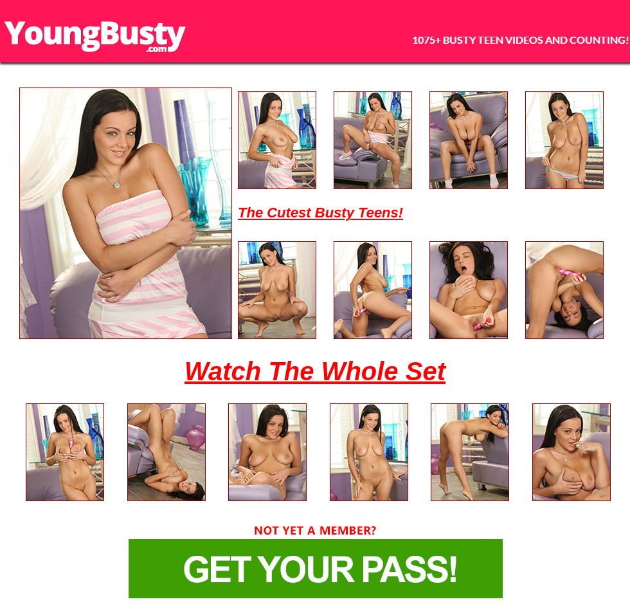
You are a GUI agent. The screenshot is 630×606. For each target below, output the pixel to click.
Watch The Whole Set (315, 371)
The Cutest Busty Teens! (320, 213)
